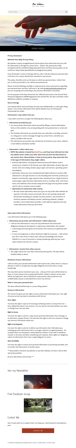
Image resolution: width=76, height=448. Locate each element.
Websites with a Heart (29, 443)
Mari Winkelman (17, 443)
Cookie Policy (42, 443)
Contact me (38, 431)
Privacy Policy (51, 443)
